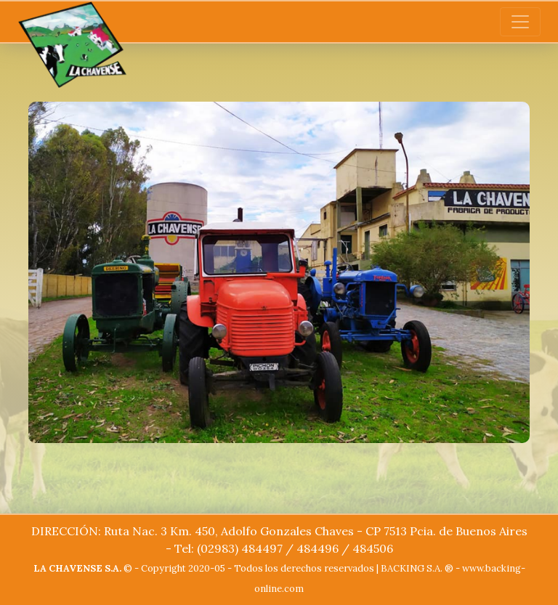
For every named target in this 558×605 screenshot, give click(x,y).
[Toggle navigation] (520, 21)
